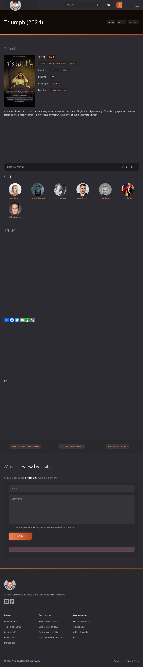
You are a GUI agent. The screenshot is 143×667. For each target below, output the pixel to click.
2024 (51, 56)
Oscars (76, 637)
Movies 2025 (10, 637)
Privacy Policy (132, 661)
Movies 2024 (10, 642)
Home (111, 22)
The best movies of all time (51, 637)
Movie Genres (10, 621)
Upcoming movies (81, 621)
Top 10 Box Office (12, 626)
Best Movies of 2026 (48, 621)
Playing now (79, 626)
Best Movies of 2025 (48, 626)
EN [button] (109, 5)
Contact (117, 661)
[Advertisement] (71, 138)
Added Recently (80, 632)
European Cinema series (72, 446)
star (6, 114)
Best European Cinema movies (25, 446)
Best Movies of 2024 (117, 446)
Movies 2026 (10, 632)
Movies (121, 22)
